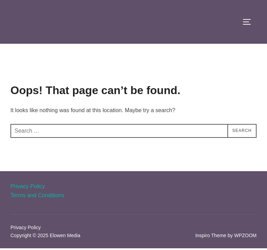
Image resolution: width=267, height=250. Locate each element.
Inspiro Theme (210, 235)
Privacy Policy (27, 186)
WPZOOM (245, 235)
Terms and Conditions (37, 195)
